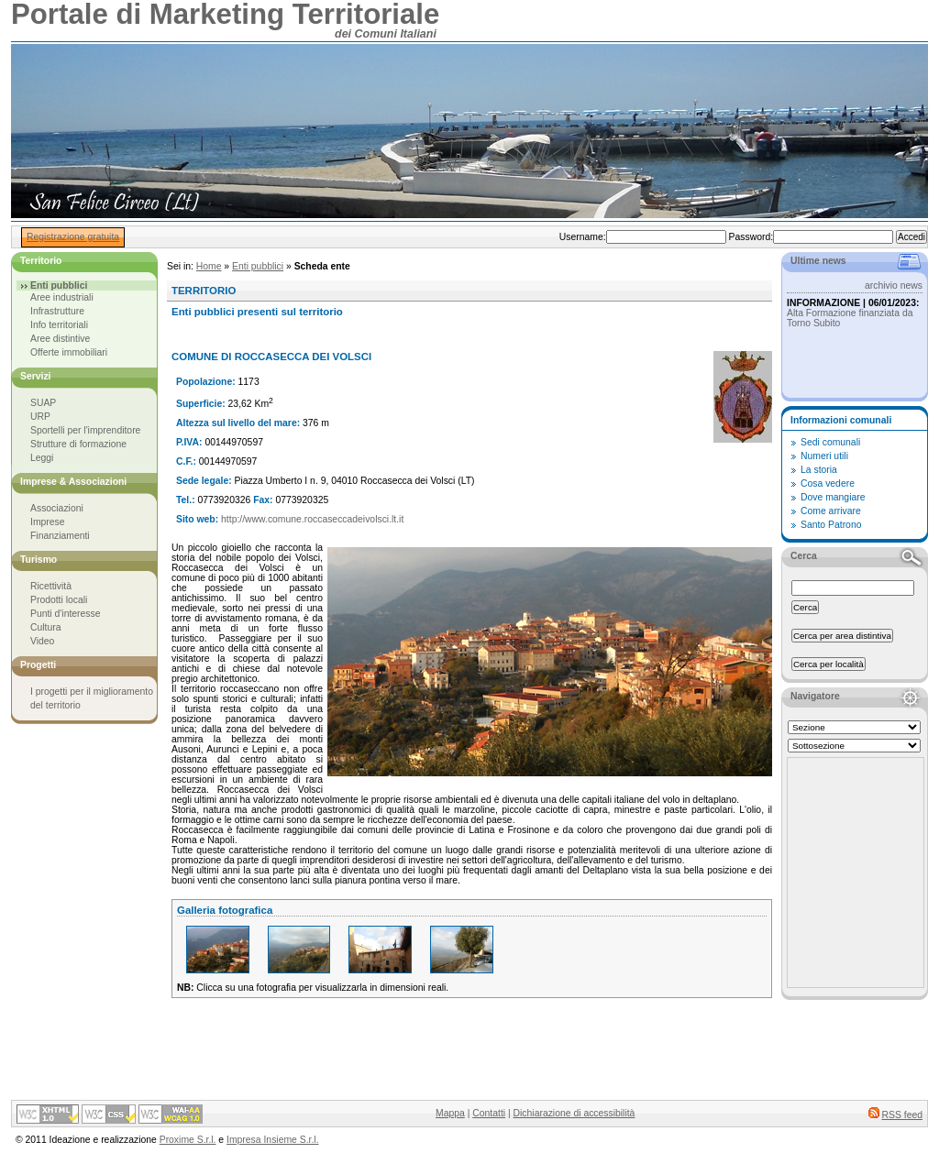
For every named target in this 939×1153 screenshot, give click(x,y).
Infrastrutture (57, 311)
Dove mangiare (833, 497)
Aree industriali (62, 297)
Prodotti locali (58, 600)
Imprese (47, 522)
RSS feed (902, 1115)
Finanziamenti (60, 536)
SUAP (43, 403)
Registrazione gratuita (73, 237)
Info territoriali (59, 325)
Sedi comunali (830, 442)
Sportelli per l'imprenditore (85, 430)
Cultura (45, 627)
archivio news (893, 285)
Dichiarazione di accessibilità (574, 1113)
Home (209, 266)
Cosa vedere (828, 483)
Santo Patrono (831, 525)
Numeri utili (824, 456)
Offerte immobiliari (68, 352)
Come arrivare (831, 511)
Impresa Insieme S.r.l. (272, 1140)
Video (42, 641)
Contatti (488, 1113)
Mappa (450, 1113)
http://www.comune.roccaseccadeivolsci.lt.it (312, 519)
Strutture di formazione (78, 444)
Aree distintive (60, 339)
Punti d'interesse (65, 614)
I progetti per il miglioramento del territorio (91, 698)
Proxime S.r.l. (188, 1140)
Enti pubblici (257, 266)
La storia (819, 470)
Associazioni (56, 508)
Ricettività (51, 586)
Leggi (41, 458)
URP (40, 417)
